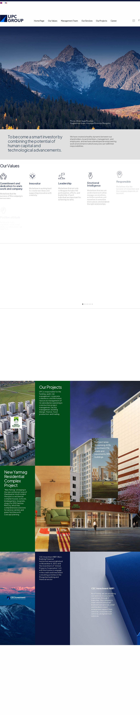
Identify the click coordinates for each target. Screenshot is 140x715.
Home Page (39, 21)
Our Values (52, 21)
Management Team (69, 21)
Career (114, 21)
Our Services (87, 21)
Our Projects (101, 21)
